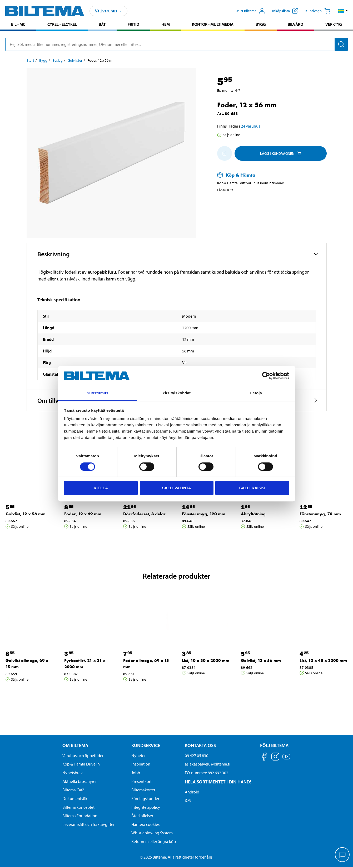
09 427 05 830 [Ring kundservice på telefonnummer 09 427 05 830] (196, 755)
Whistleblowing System (152, 832)
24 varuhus (250, 126)
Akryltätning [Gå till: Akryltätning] (253, 514)
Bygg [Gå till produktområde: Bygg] (261, 24)
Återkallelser (142, 815)
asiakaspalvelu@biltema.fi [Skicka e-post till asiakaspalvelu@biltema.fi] (207, 764)
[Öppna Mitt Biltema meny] (251, 10)
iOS (188, 800)
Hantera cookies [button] (145, 824)
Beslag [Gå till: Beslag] (57, 60)
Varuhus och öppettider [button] (82, 755)
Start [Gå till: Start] (30, 60)
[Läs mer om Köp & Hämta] (266, 174)
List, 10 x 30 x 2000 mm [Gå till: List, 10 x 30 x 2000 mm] (205, 660)
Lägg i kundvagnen (280, 153)
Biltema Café (73, 789)
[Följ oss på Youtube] (286, 759)
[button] (342, 10)
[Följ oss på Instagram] (275, 757)
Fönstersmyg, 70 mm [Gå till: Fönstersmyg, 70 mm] (320, 514)
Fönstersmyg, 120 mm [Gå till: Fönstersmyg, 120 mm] (203, 514)
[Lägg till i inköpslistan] (224, 153)
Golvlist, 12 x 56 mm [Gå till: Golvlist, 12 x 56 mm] (26, 514)
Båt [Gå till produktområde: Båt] (102, 24)
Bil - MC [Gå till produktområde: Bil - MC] (18, 24)
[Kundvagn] (318, 10)
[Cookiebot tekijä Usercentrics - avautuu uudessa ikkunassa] (266, 376)
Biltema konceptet (78, 807)
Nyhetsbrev (72, 772)
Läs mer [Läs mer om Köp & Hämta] (225, 190)
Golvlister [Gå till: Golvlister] (75, 60)
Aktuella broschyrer (79, 781)
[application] (342, 855)
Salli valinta (176, 488)
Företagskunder (145, 798)
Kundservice (145, 745)
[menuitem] (18, 25)
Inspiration (140, 764)
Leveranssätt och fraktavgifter (88, 824)
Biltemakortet (143, 789)
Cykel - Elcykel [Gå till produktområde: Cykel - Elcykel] (62, 24)
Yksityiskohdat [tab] (176, 393)
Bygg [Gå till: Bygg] (43, 60)
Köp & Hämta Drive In (81, 764)
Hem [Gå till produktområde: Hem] (165, 24)
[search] (176, 44)
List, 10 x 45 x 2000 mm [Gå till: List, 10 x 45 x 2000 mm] (323, 660)
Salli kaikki (252, 488)
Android (192, 792)
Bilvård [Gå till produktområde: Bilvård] (295, 24)
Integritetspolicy (145, 807)
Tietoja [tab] (255, 393)
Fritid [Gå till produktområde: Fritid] (133, 24)
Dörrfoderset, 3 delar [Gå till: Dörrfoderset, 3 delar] (144, 514)
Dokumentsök (74, 798)
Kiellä (101, 488)
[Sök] (341, 44)
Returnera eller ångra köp (153, 841)
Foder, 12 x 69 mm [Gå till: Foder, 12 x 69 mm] (82, 514)
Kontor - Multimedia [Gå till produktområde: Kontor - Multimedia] (212, 24)
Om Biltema (75, 745)
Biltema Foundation (79, 815)
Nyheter (138, 755)
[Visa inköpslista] (285, 10)
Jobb (135, 772)
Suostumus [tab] (97, 393)
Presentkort (141, 781)
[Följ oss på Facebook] (264, 757)
